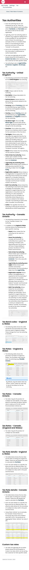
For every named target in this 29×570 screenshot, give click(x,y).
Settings (12, 5)
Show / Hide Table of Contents (14, 11)
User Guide (4, 5)
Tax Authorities (7, 7)
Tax (17, 5)
